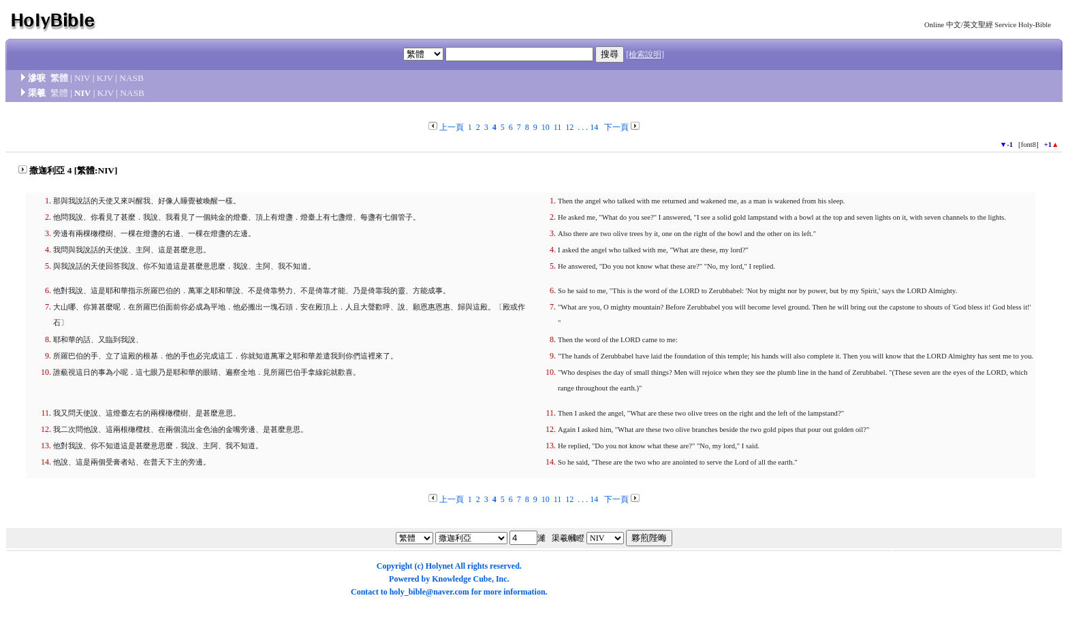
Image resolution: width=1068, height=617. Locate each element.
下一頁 (616, 127)
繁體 (59, 78)
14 (594, 127)
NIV (82, 78)
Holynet (440, 566)
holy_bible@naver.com (429, 592)
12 (569, 127)
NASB (131, 78)
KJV (105, 78)
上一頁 (451, 127)
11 (558, 127)
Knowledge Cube (462, 579)
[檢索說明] (645, 54)
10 (545, 127)
